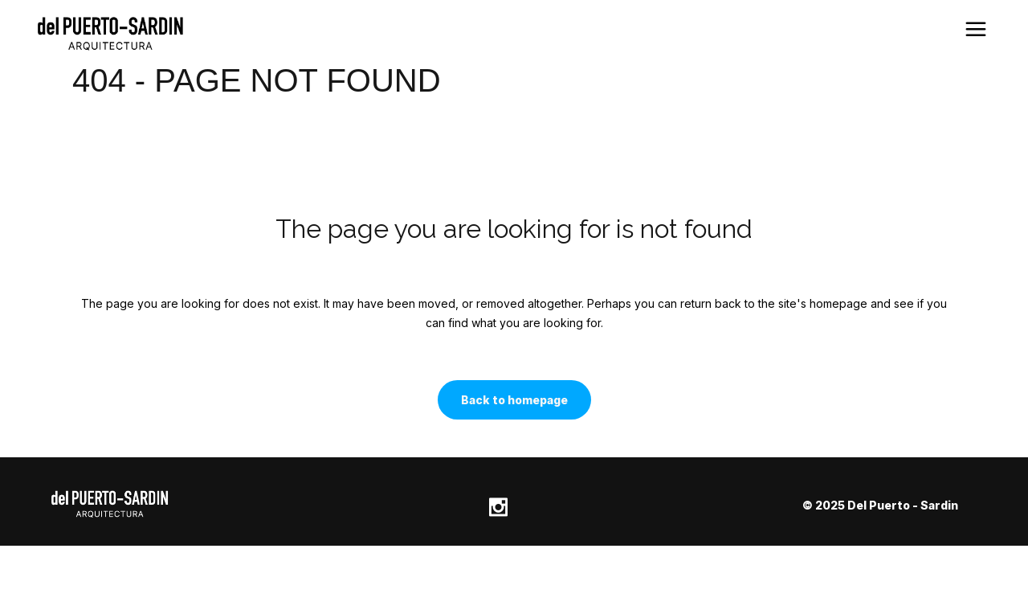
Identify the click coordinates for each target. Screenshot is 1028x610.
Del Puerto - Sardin (902, 505)
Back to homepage (514, 400)
